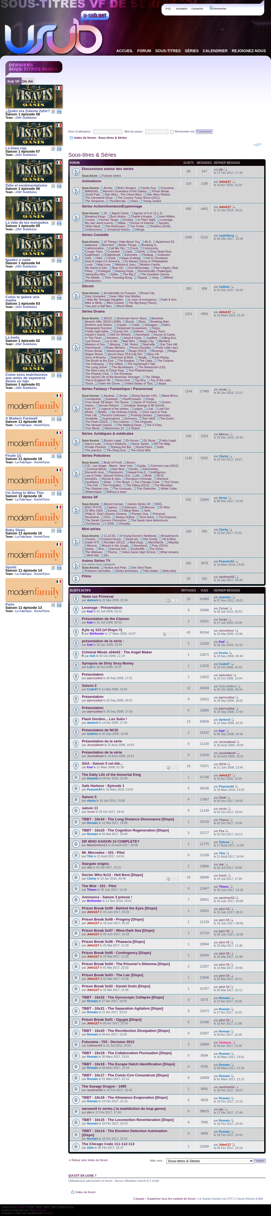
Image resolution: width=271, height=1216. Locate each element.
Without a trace (117, 491)
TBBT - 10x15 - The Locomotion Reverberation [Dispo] (128, 1120)
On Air (27, 81)
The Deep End (116, 450)
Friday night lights (96, 331)
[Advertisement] (96, 88)
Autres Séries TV (96, 561)
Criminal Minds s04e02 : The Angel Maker (117, 652)
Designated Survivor (98, 328)
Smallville (91, 418)
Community (150, 248)
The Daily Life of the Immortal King (111, 775)
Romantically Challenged (154, 271)
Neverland (140, 545)
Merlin (89, 412)
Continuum (129, 507)
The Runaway (123, 373)
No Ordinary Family (124, 412)
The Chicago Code (146, 482)
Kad (90, 611)
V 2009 (109, 523)
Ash (92, 655)
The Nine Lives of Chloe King (104, 370)
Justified (151, 337)
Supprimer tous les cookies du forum (171, 1198)
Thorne (112, 552)
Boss (142, 321)
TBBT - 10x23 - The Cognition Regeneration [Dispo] (125, 830)
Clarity (223, 456)
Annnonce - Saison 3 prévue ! (107, 897)
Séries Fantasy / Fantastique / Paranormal (117, 389)
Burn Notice (118, 216)
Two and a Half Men (98, 306)
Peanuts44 (226, 561)
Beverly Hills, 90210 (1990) (103, 321)
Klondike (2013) (114, 542)
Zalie (90, 1147)
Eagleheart (92, 254)
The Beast (123, 482)
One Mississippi (138, 267)
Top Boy (140, 380)
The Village (152, 377)
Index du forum (85, 137)
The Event (167, 418)
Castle (141, 465)
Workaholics (93, 280)
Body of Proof (113, 462)
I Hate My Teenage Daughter (104, 299)
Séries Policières (96, 455)
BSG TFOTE (93, 507)
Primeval (159, 513)
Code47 (224, 664)
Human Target (109, 219)
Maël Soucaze (37, 1210)
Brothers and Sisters (98, 324)
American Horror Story (131, 318)
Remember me (182, 131)
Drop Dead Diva (160, 251)
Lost (150, 408)
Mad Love (103, 264)
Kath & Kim (169, 299)
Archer (108, 188)
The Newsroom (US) (151, 367)
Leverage (166, 219)
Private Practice (95, 447)
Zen (106, 555)
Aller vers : (157, 1160)
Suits (160, 447)
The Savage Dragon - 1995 (104, 1086)
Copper (122, 324)
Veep (155, 277)
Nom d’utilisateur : (80, 131)
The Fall (92, 485)
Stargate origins (95, 864)
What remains (169, 552)
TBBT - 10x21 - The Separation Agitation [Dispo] (122, 1008)
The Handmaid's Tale (141, 364)
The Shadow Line (96, 488)
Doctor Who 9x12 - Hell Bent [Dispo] (112, 875)
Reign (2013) (138, 350)
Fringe (150, 399)
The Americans (115, 226)
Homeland (142, 334)
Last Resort (92, 341)
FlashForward (131, 399)
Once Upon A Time (154, 412)
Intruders (112, 337)
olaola (91, 800)
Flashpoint (116, 472)
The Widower (94, 552)
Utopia (161, 383)
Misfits (102, 412)
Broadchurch (169, 535)
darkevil (92, 600)
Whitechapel (93, 491)
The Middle (92, 277)
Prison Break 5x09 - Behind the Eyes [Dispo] (119, 908)
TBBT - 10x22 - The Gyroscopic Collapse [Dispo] (123, 997)
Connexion (197, 8)
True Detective (146, 488)
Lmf (89, 667)
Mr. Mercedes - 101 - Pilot (103, 852)
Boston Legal (112, 440)
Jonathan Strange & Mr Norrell (144, 405)
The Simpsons (94, 201)
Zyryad (223, 608)
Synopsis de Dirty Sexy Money (108, 663)
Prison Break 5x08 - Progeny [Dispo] (113, 919)
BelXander (97, 633)
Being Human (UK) (144, 395)
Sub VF (13, 81)
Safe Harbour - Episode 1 (103, 786)
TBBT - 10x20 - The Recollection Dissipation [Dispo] (126, 1031)
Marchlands (155, 542)
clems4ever (226, 630)
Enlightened (112, 254)
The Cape (145, 360)
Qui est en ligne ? (82, 1175)
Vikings (139, 229)
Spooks (164, 223)
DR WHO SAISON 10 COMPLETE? (110, 841)
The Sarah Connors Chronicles (105, 520)
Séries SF (90, 497)
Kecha (223, 652)
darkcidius (226, 675)
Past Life (91, 415)
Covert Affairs (166, 216)
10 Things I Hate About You (122, 241)
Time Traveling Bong (118, 277)
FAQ (168, 8)
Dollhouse (148, 507)
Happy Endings (130, 258)
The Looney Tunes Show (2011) (139, 197)
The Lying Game (96, 367)
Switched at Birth (122, 357)
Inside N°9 (92, 542)
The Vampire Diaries (98, 425)
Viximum (225, 1042)
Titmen (92, 889)
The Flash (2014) (96, 421)
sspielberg (226, 235)
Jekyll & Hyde (132, 337)
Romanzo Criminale (138, 478)
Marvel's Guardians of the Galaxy (125, 191)
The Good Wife (141, 450)
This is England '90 (97, 380)
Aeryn (223, 497)
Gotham (138, 331)
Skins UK (153, 354)
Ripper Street (94, 354)
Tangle (142, 357)
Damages (150, 324)
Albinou (224, 434)
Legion (138, 408)
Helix (147, 510)
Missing (115, 344)
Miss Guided (115, 302)
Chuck (134, 248)
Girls (88, 258)
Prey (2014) (159, 545)
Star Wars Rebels (158, 194)
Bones (131, 462)
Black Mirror (170, 395)
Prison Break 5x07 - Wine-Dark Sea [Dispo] (118, 930)
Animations (91, 181)
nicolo (223, 389)
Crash (136, 324)
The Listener (121, 421)
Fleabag (147, 254)
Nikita (121, 223)
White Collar (169, 488)
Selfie (114, 274)
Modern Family (150, 264)
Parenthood (93, 347)
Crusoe (90, 219)
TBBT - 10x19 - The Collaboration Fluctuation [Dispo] (127, 1053)
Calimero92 (94, 1045)
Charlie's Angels (141, 216)
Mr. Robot (131, 344)
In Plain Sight (146, 219)
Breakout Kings (95, 216)
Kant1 (223, 875)
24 (105, 213)
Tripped (142, 277)
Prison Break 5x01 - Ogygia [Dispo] (111, 1019)
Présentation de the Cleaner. (106, 619)
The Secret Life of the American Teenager (112, 377)
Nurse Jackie (140, 443)
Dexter (133, 469)
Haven (89, 405)
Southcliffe (137, 548)
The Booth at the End (99, 360)
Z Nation (134, 428)
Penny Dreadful (140, 347)
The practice (93, 450)
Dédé (222, 797)
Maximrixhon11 (97, 845)
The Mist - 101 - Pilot (99, 886)
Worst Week (125, 306)
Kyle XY (90, 408)
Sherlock (162, 478)
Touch (89, 383)
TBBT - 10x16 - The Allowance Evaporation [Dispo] (124, 1097)
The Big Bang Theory (142, 302)
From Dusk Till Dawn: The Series (107, 402)
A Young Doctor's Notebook (138, 535)
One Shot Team (141, 567)
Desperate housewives (132, 328)
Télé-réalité (150, 570)
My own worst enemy (99, 223)
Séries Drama (93, 311)
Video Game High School (138, 552)
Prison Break (160, 191)
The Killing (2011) (137, 485)
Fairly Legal (168, 440)
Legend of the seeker (114, 408)
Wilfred (168, 277)
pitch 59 (224, 909)
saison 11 (90, 808)
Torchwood (92, 523)
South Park (92, 194)
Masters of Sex (95, 344)
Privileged (104, 271)
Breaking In (148, 245)
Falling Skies (130, 510)
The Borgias (126, 360)
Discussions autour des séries (108, 169)
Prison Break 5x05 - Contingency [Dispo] (116, 953)
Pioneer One (139, 513)
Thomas (48, 1213)
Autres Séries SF (139, 504)
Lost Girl (163, 408)
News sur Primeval (98, 596)
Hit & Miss (169, 539)
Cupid (128, 251)
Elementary (150, 469)
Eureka (112, 510)
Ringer (172, 350)
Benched (108, 245)
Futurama (167, 188)
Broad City (147, 293)
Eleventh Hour (94, 472)
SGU (107, 517)
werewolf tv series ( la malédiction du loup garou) (124, 1109)
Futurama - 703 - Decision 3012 (108, 1042)
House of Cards (164, 334)
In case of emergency (142, 299)
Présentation (93, 674)
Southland (92, 482)
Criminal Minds (97, 469)
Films (86, 576)
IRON (223, 764)
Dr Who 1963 (94, 510)
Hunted (128, 219)
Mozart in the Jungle (115, 545)
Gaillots (92, 733)
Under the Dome (109, 383)
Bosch (130, 321)
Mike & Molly (93, 302)
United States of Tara (139, 383)
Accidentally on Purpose (120, 293)
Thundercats (117, 201)
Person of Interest (142, 223)
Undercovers (93, 229)
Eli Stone (149, 440)
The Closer (171, 482)
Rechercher (217, 8)
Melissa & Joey (125, 264)
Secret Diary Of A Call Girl (125, 354)
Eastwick (112, 399)
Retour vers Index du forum (90, 1160)
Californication (94, 248)
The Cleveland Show (99, 197)
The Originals (143, 421)
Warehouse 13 (114, 428)
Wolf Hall (93, 555)
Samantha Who (95, 274)
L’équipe (138, 1198)
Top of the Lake (160, 380)
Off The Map (162, 443)
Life (137, 475)
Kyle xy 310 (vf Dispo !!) (102, 630)
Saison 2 (89, 685)
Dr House (132, 440)
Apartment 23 (165, 241)
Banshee (157, 318)
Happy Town (157, 331)
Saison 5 (89, 797)
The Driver (156, 548)
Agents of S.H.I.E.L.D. (148, 213)
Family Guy (148, 188)
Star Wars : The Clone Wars (123, 194)
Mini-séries (91, 529)
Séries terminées (126, 570)
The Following (94, 364)
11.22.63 (109, 535)
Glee (99, 258)
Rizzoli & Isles (111, 478)
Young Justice (152, 201)
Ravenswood (115, 350)
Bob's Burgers (126, 188)
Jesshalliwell (95, 744)
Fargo (156, 328)
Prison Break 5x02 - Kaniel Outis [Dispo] (116, 986)
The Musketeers (122, 367)
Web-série (169, 570)
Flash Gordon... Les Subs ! (104, 719)
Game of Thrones (145, 402)
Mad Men (128, 341)
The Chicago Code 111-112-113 (108, 1144)
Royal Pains (144, 447)
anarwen (225, 597)
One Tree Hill (168, 344)
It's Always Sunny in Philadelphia (146, 261)
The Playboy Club (97, 373)
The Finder (137, 226)
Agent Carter (120, 213)
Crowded (114, 251)
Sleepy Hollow (124, 517)
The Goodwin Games (155, 274)
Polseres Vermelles (98, 570)
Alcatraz (109, 395)
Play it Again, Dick (166, 267)
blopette (93, 778)
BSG (159, 504)
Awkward (91, 245)
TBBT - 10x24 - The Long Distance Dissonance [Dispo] (128, 819)
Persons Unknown (114, 415)
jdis (221, 169)
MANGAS (91, 191)
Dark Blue (117, 469)
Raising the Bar (121, 447)
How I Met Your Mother (125, 296)
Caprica (112, 507)
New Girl (117, 267)
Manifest (164, 341)
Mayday (173, 542)
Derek (141, 251)
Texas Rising (160, 357)
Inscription (181, 8)
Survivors (131, 418)
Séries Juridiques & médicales (108, 433)
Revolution (92, 517)
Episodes (131, 254)
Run (101, 548)
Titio (90, 856)
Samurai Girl (117, 548)
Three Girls (122, 380)
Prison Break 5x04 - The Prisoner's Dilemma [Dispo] (126, 964)
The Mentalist (163, 485)
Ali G (148, 241)
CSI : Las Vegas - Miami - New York (108, 465)
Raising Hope (124, 271)
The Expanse (167, 517)
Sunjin (223, 619)
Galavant (164, 254)
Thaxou (224, 819)
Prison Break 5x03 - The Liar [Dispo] (112, 975)
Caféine (224, 286)
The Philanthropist (141, 370)
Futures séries (111, 175)
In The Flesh (93, 337)
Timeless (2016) (159, 226)
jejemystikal (94, 678)
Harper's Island (95, 334)
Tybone (224, 842)
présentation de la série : (103, 641)
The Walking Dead (129, 425)
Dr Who (165, 507)
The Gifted (115, 364)
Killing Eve (169, 337)
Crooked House (110, 539)
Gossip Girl (120, 331)
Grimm (166, 402)
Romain (92, 822)
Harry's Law (93, 443)
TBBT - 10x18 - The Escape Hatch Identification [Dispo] (128, 1064)
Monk (148, 475)
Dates (166, 324)
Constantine (93, 399)
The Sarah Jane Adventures (149, 520)
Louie (88, 264)
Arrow (123, 395)
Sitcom (88, 286)
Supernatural (111, 418)
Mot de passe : (134, 131)
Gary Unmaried (95, 296)
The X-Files (154, 425)
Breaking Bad (160, 321)
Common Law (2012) (165, 465)
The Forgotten (111, 485)
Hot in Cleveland (156, 258)
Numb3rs (91, 478)
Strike (107, 482)
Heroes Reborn (109, 405)
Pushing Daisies (141, 415)
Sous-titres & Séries (112, 137)
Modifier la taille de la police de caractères (258, 144)
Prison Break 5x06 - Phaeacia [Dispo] (113, 942)
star (89, 867)
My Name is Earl (96, 267)
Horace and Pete (115, 567)
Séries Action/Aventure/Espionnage (112, 206)
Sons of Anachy (95, 357)
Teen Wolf (148, 418)
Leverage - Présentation (102, 608)
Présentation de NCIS (100, 730)
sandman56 (227, 576)
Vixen (134, 201)
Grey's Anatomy (116, 443)
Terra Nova (146, 517)
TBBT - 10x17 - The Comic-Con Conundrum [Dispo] (125, 1075)
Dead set (132, 539)
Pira (221, 831)
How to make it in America (102, 261)
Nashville (149, 344)
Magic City (147, 341)
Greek (111, 258)
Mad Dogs (136, 542)
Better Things (127, 245)
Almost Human (113, 504)
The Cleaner (165, 360)
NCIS (160, 475)
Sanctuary (163, 415)
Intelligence (158, 472)
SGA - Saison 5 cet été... (102, 763)
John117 (225, 181)
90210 (108, 318)
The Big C (129, 274)
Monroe (92, 545)
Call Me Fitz (117, 248)
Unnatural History (118, 229)
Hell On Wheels (120, 334)
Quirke (89, 548)
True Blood (92, 428)
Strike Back (92, 226)
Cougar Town (94, 251)
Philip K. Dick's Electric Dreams (106, 513)
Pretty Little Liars (167, 347)
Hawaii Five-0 (137, 472)
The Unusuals (122, 488)
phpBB (21, 1207)
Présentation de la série (102, 741)
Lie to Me (111, 341)
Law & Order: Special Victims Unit (107, 475)
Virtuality (124, 523)
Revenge (157, 350)
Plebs (89, 271)
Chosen (90, 539)
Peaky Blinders (115, 347)
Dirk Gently (150, 539)
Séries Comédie (95, 235)
